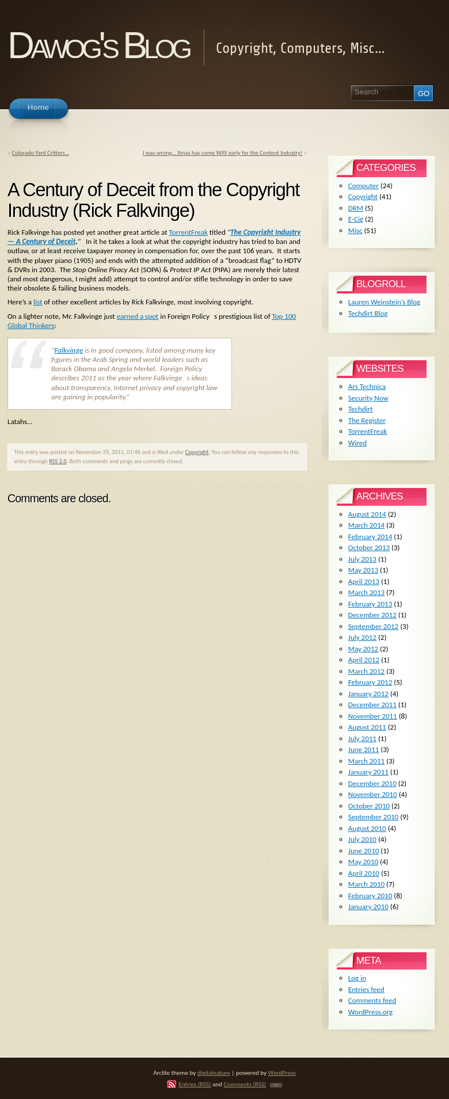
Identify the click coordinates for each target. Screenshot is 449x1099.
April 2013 (363, 581)
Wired (357, 442)
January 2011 (368, 772)
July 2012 (362, 637)
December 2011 (372, 704)
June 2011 (363, 749)
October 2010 (369, 806)
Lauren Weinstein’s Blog (384, 301)
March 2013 (366, 592)
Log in (357, 978)
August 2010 (367, 828)
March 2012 (366, 671)
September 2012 (373, 626)
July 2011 (362, 738)
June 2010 (363, 850)
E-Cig (355, 219)
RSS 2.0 (58, 461)
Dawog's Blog (98, 45)
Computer (363, 185)
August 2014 (367, 514)
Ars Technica (367, 386)
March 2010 (366, 884)
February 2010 (370, 895)
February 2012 (370, 682)
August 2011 (367, 727)
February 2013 (370, 604)
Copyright (197, 452)
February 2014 (370, 536)
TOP (276, 1085)
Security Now (368, 398)
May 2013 (363, 570)
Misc (355, 230)
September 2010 (373, 816)
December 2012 (372, 614)
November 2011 (372, 716)
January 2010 (368, 906)
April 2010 (363, 873)
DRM (355, 208)
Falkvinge (68, 350)
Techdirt (360, 409)
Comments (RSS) (244, 1084)
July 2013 (362, 559)
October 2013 (369, 547)
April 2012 (363, 659)
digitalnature (213, 1073)
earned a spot (138, 316)
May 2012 (363, 648)
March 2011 (366, 761)
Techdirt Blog (368, 313)
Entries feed (366, 989)
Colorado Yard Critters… (40, 153)
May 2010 (363, 861)
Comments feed (372, 1000)
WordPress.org (370, 1012)
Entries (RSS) (194, 1084)
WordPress (282, 1073)
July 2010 (362, 839)
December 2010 (372, 783)
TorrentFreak (188, 232)
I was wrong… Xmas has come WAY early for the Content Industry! (222, 153)
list (37, 301)
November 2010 (372, 794)
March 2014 (366, 525)
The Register (367, 420)
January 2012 (368, 693)
